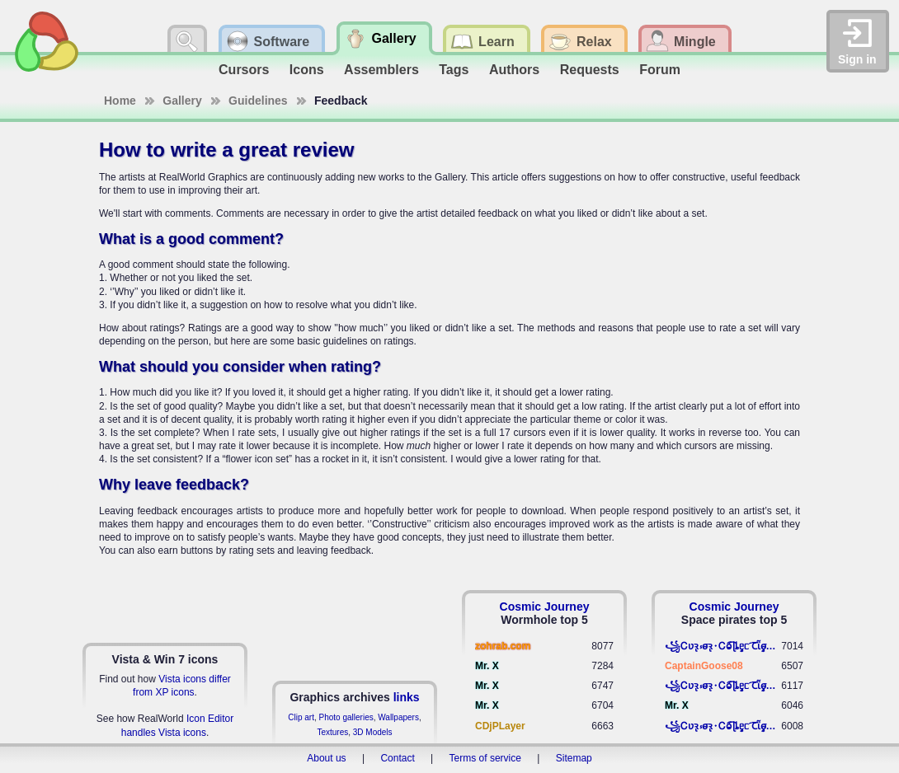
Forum (659, 70)
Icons (306, 70)
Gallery (181, 100)
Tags (453, 70)
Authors (514, 70)
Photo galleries (346, 717)
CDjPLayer (500, 726)
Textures (332, 732)
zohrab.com (502, 646)
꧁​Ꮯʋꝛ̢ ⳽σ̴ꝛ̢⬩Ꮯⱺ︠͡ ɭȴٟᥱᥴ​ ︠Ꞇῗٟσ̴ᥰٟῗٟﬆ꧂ (723, 646)
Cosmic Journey (545, 606)
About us (326, 758)
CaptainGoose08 (704, 666)
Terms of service (485, 758)
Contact (397, 758)
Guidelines (258, 100)
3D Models (373, 732)
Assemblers (381, 70)
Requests (589, 70)
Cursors (244, 70)
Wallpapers (398, 717)
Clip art (301, 717)
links (406, 697)
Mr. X (487, 666)
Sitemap (574, 758)
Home (120, 100)
